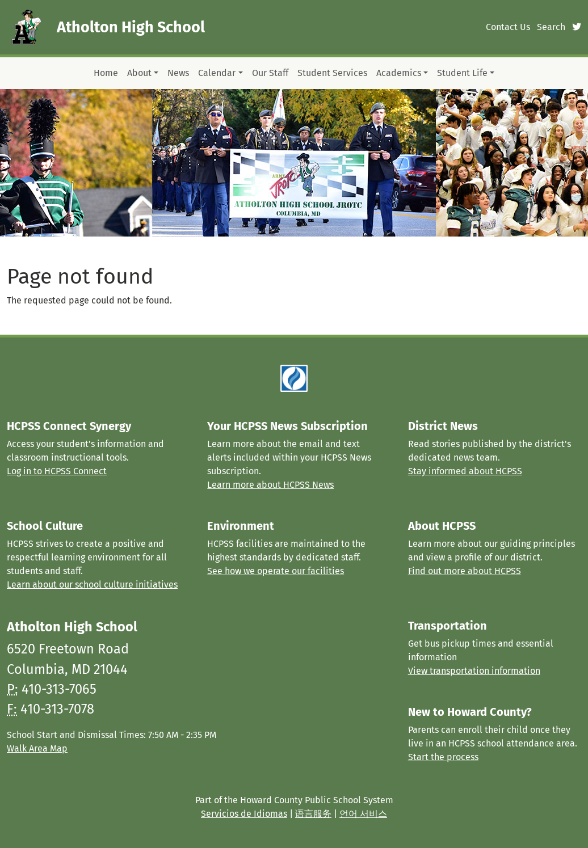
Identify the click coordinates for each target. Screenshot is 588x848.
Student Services (332, 72)
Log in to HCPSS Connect (57, 471)
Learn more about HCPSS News (270, 484)
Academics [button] (398, 72)
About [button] (139, 72)
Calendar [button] (217, 72)
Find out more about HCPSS (464, 571)
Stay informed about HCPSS (465, 471)
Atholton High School (131, 27)
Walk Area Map (37, 748)
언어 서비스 (363, 813)
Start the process (443, 757)
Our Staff (270, 72)
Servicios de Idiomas (244, 813)
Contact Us (508, 27)
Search (551, 27)
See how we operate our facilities (275, 571)
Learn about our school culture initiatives (92, 584)
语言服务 (313, 813)
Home (106, 72)
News (178, 72)
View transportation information (474, 670)
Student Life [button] (462, 72)
